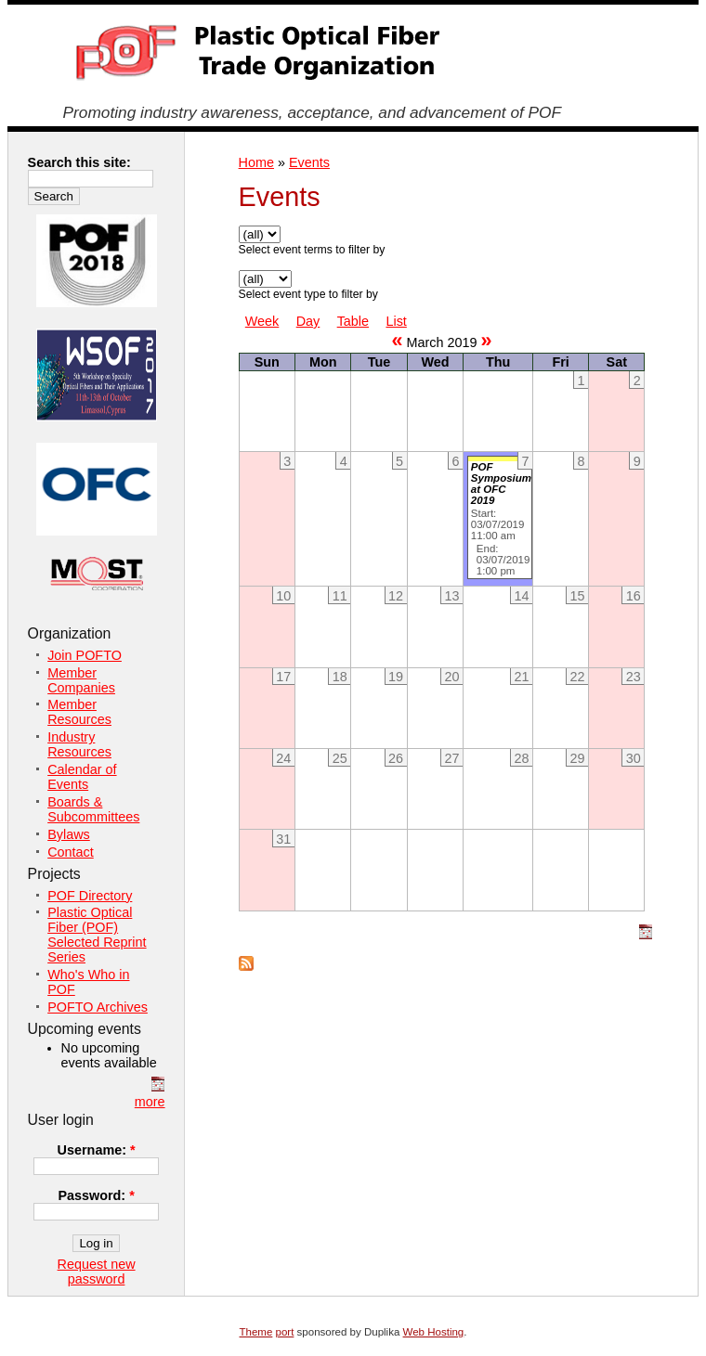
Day (308, 321)
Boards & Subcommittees (93, 809)
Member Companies (81, 680)
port (285, 1331)
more (150, 1101)
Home (256, 162)
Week (262, 321)
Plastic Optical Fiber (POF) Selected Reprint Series (96, 934)
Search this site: (79, 162)
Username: (97, 1150)
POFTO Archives (97, 1007)
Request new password (97, 1271)
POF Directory (89, 895)
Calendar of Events (81, 777)
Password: (96, 1195)
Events (309, 162)
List (396, 321)
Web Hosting (433, 1331)
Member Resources (79, 712)
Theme (256, 1331)
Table (353, 321)
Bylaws (68, 834)
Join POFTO (84, 655)
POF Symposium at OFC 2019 (501, 483)
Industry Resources (79, 744)
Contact (70, 852)
